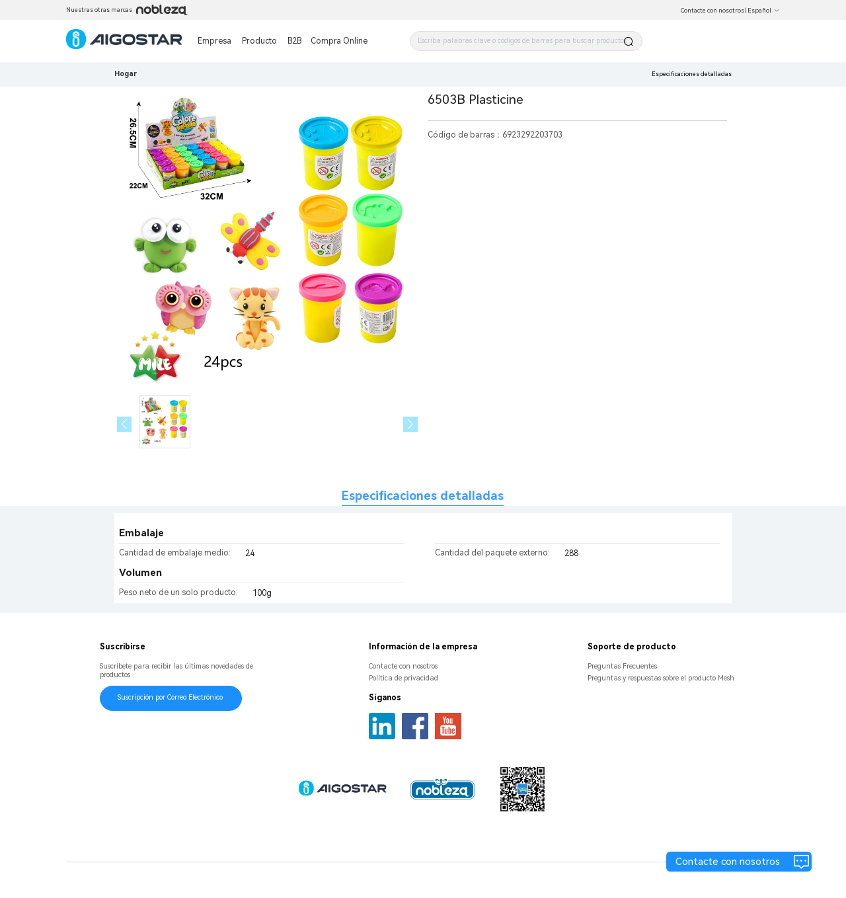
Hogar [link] (125, 73)
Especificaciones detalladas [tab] (423, 496)
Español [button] (764, 10)
